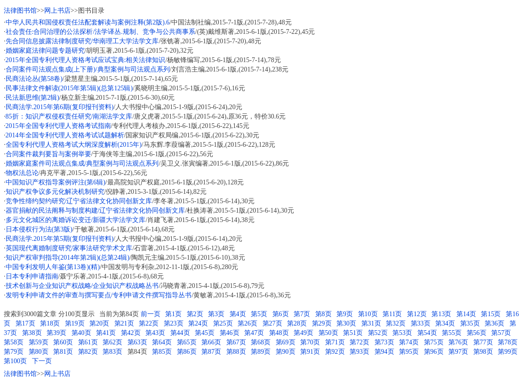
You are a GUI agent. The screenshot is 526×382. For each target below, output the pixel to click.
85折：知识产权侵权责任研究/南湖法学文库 (69, 116)
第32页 (396, 323)
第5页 (259, 314)
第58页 (14, 342)
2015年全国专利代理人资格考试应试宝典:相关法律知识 (86, 60)
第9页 (344, 314)
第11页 (392, 314)
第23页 (173, 323)
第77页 (483, 342)
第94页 (384, 351)
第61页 (88, 342)
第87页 (211, 351)
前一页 (150, 314)
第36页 (494, 323)
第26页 (247, 323)
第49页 (303, 332)
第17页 (25, 323)
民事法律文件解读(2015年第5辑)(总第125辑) (69, 88)
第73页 (384, 342)
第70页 (310, 342)
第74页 (409, 342)
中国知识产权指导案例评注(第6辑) (55, 182)
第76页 (458, 342)
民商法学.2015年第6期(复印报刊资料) (60, 107)
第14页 (466, 314)
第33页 (420, 323)
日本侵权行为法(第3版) (39, 229)
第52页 (378, 332)
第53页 (402, 332)
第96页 (434, 351)
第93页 (359, 351)
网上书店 (57, 10)
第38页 (32, 332)
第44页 (180, 332)
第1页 (173, 314)
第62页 (112, 342)
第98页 (483, 351)
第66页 (211, 342)
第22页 (149, 323)
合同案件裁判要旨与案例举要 (48, 154)
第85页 (162, 351)
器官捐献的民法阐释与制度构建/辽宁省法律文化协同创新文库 (95, 210)
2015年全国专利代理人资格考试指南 (58, 125)
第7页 (302, 314)
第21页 (124, 323)
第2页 (195, 314)
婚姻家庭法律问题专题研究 (45, 50)
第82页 (88, 351)
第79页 (14, 351)
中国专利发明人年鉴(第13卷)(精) (53, 267)
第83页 (112, 351)
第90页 (285, 351)
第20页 (99, 323)
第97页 (458, 351)
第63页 (137, 342)
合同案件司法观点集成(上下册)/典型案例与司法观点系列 (88, 69)
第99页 (508, 351)
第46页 (229, 332)
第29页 (322, 323)
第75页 (434, 342)
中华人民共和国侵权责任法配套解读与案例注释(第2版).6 (88, 22)
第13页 (441, 314)
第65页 (187, 342)
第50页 (328, 332)
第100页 (15, 361)
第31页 (371, 323)
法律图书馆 (20, 10)
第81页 (63, 351)
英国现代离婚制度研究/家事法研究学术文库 (69, 248)
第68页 (261, 342)
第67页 (236, 342)
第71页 (335, 342)
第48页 (279, 332)
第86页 (187, 351)
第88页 (236, 351)
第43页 (155, 332)
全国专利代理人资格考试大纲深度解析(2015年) (74, 144)
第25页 (223, 323)
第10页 (368, 314)
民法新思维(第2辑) (32, 97)
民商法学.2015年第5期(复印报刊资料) (60, 238)
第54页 (427, 332)
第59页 (38, 342)
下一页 (42, 361)
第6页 (280, 314)
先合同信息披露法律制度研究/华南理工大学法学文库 (82, 41)
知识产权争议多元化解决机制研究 (55, 191)
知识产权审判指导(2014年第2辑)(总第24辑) (68, 257)
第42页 (131, 332)
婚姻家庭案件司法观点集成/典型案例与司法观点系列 (82, 163)
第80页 (38, 351)
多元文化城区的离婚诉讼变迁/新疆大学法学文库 (76, 219)
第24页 (198, 323)
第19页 (75, 323)
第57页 (501, 332)
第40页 (81, 332)
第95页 (409, 351)
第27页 (272, 323)
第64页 (162, 342)
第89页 (261, 351)
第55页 (452, 332)
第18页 (50, 323)
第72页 (359, 342)
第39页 (56, 332)
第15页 (491, 314)
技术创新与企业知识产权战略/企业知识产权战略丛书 (82, 285)
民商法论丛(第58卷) (34, 78)
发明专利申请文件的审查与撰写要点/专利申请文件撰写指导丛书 (99, 295)
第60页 (63, 342)
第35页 (470, 323)
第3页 (216, 314)
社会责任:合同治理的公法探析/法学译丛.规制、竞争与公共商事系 (100, 31)
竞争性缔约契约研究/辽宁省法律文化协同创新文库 (79, 201)
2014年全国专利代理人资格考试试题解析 (65, 135)
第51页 (353, 332)
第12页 (417, 314)
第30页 (346, 323)
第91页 (310, 351)
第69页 (285, 342)
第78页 (508, 342)
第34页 (445, 323)
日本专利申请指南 (32, 276)
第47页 (254, 332)
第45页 (205, 332)
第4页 (238, 314)
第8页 (323, 314)
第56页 (476, 332)
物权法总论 (22, 172)
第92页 (335, 351)
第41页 (106, 332)
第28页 (297, 323)
